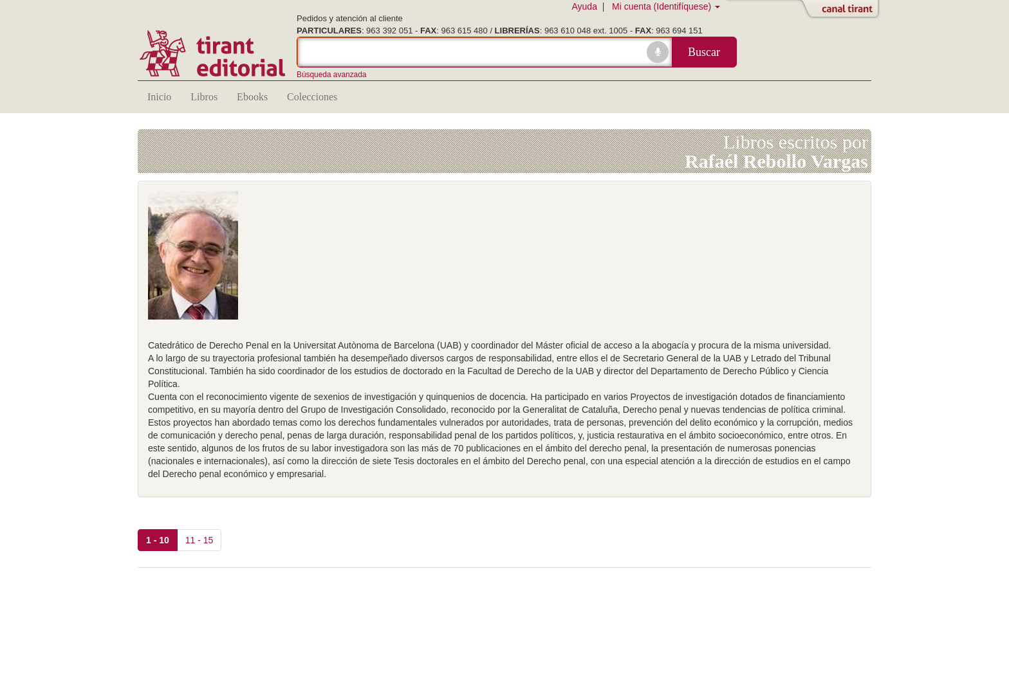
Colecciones (312, 96)
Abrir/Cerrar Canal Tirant (842, 9)
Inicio (159, 96)
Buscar (704, 52)
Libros (204, 96)
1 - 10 (157, 540)
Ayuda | (590, 6)
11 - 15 (199, 540)
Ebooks (252, 96)
